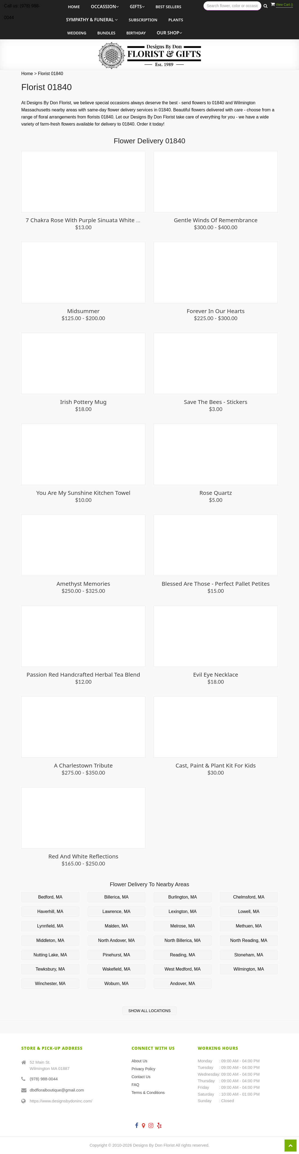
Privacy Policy (143, 1069)
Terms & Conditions (148, 1092)
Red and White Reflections (83, 856)
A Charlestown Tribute (83, 765)
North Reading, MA (248, 940)
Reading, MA (182, 955)
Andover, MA (182, 983)
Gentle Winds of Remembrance (216, 220)
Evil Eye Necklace (215, 674)
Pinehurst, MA (116, 955)
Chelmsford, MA (248, 897)
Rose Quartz (215, 492)
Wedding (76, 32)
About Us (139, 1061)
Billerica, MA (116, 897)
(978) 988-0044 (44, 1078)
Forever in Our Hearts (215, 311)
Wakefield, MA (116, 969)
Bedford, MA (50, 897)
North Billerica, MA (183, 940)
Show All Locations (149, 1011)
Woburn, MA (116, 983)
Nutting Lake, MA (50, 955)
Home (74, 6)
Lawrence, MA (116, 911)
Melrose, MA (182, 926)
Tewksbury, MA (50, 969)
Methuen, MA (249, 926)
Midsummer (83, 311)
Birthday (136, 32)
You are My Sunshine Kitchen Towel (83, 492)
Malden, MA (116, 926)
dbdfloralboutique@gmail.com (57, 1090)
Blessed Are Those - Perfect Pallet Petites (216, 583)
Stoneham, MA (248, 955)
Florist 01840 (50, 73)
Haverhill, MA (50, 911)
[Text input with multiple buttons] (232, 5)
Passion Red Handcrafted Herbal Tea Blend (83, 674)
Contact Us (140, 1077)
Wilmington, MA (249, 969)
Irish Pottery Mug (83, 402)
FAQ (135, 1084)
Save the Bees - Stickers (215, 402)
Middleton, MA (50, 940)
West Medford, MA (183, 969)
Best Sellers (168, 6)
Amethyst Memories (83, 583)
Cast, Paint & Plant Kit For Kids (215, 765)
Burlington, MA (182, 897)
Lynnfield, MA (50, 926)
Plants (175, 19)
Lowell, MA (248, 911)
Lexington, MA (182, 911)
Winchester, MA (50, 983)
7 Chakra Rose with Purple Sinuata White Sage (87, 220)
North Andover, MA (116, 940)
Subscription (143, 19)
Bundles (106, 32)
